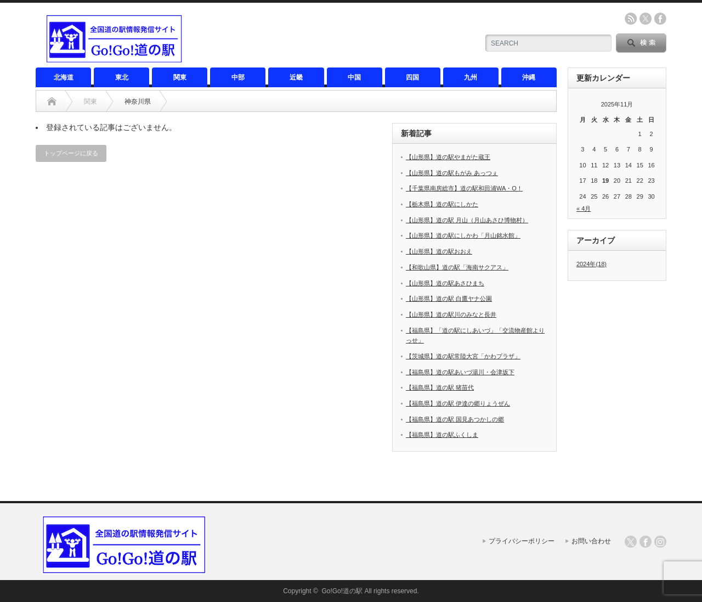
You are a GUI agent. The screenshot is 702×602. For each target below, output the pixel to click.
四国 (412, 77)
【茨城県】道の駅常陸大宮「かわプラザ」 (463, 356)
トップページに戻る (71, 153)
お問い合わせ (591, 541)
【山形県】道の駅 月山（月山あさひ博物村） (467, 220)
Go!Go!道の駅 (342, 591)
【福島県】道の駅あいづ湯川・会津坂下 (460, 372)
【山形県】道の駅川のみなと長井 (451, 314)
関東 (179, 77)
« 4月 (583, 208)
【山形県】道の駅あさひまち (445, 283)
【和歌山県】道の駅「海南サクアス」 (457, 267)
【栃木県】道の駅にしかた (442, 204)
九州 (470, 77)
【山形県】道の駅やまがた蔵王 (448, 157)
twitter (645, 19)
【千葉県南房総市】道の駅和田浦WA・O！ (464, 188)
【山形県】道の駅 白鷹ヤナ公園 (449, 298)
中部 (238, 77)
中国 (354, 77)
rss (631, 19)
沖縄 (528, 77)
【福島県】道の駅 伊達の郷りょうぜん (458, 403)
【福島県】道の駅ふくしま (442, 434)
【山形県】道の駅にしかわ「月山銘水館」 (463, 235)
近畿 (296, 77)
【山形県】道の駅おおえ (439, 251)
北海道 (63, 77)
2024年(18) (591, 264)
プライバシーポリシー (521, 541)
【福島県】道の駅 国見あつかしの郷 (455, 419)
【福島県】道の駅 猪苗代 (440, 387)
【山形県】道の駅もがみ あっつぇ (452, 173)
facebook (660, 19)
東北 (121, 77)
